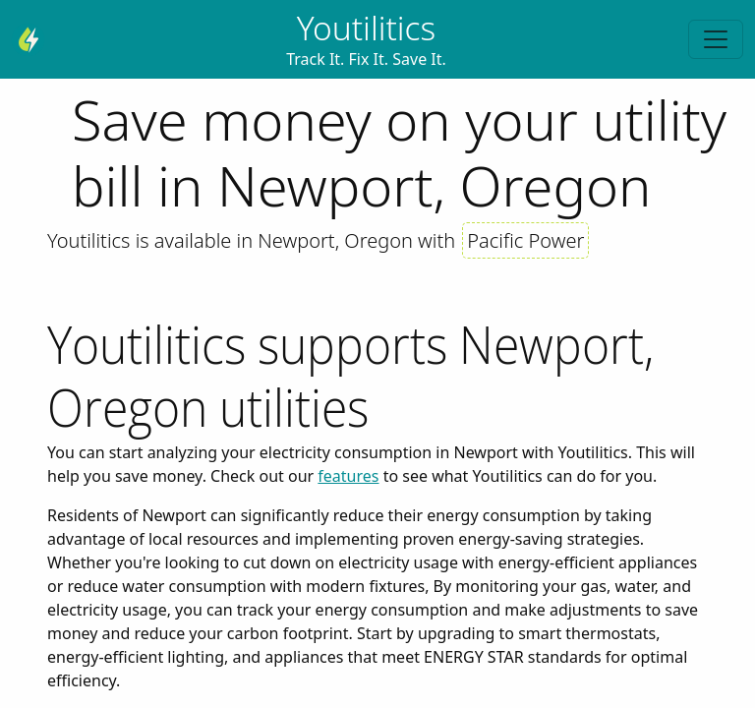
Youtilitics (366, 27)
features (348, 476)
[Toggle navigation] (715, 39)
